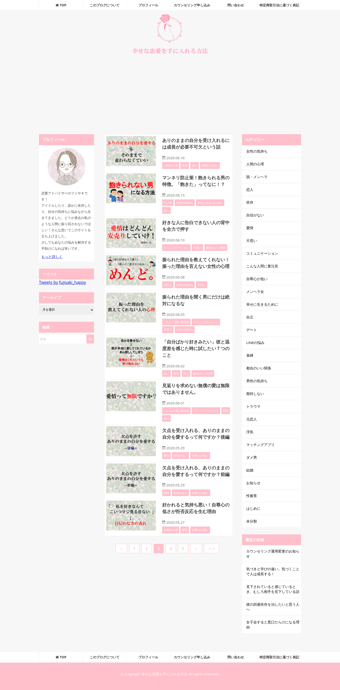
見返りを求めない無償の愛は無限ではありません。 (195, 398)
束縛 (166, 428)
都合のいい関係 (216, 252)
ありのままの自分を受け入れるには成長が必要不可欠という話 (195, 143)
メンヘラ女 (255, 291)
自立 (186, 383)
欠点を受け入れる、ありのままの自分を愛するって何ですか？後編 (195, 446)
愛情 (176, 383)
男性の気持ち (257, 380)
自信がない (180, 471)
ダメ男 (168, 208)
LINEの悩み (255, 342)
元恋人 (168, 296)
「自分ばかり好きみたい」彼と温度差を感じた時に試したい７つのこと (195, 358)
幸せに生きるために (210, 208)
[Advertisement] (170, 95)
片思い (197, 252)
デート (251, 329)
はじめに (253, 508)
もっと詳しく (52, 256)
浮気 (249, 431)
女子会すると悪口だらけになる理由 (272, 624)
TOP (60, 5)
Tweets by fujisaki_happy (62, 282)
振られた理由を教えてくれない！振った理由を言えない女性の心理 (195, 271)
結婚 (249, 470)
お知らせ (253, 482)
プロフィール (148, 5)
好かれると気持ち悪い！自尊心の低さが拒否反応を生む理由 (195, 529)
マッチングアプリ (260, 444)
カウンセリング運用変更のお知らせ (272, 553)
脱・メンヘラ (257, 176)
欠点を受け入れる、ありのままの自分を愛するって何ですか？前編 (195, 489)
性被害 (251, 495)
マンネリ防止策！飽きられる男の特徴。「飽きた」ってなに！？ (195, 183)
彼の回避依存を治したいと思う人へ (272, 607)
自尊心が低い (209, 165)
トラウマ (253, 406)
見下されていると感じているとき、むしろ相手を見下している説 (272, 589)
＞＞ (211, 569)
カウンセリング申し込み (192, 5)
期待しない (255, 393)
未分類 (251, 521)
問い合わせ (235, 5)
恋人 (194, 165)
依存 (184, 165)
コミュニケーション (176, 252)
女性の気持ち (184, 208)
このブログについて (104, 5)
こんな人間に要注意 (176, 332)
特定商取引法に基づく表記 (279, 5)
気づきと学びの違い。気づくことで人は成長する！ (272, 571)
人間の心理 (171, 165)
